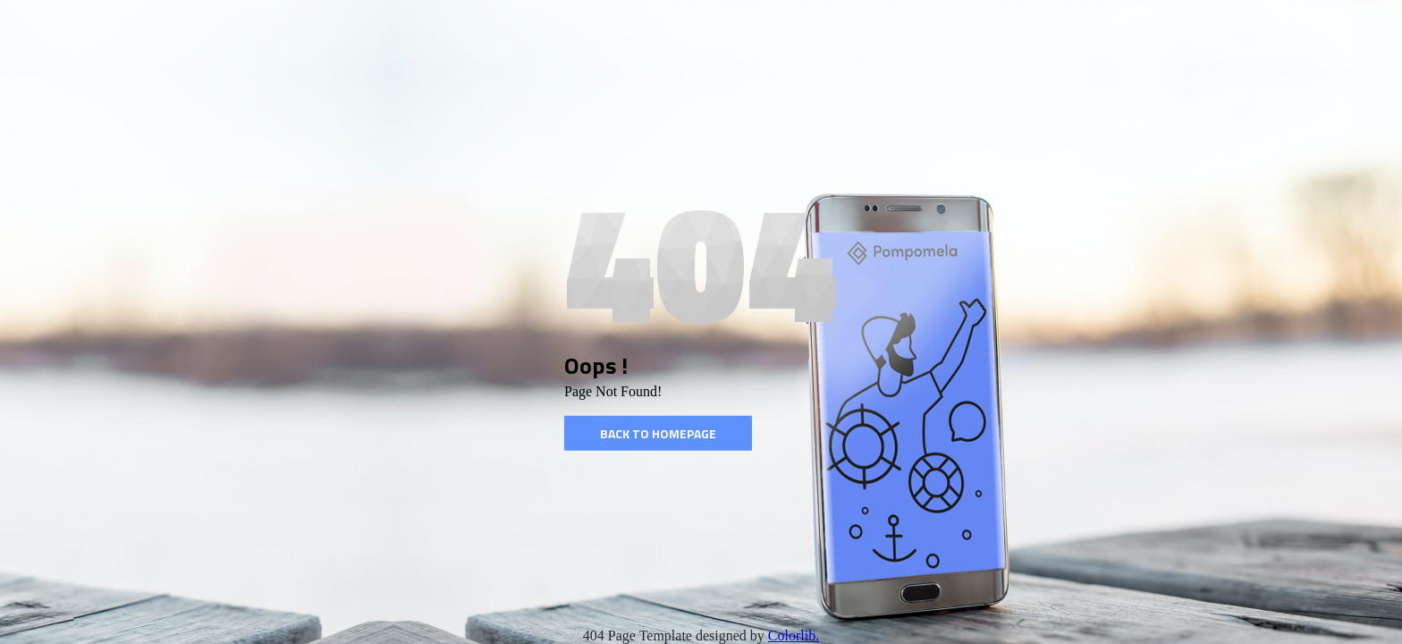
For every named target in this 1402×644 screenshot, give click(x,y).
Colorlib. (793, 635)
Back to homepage (658, 433)
